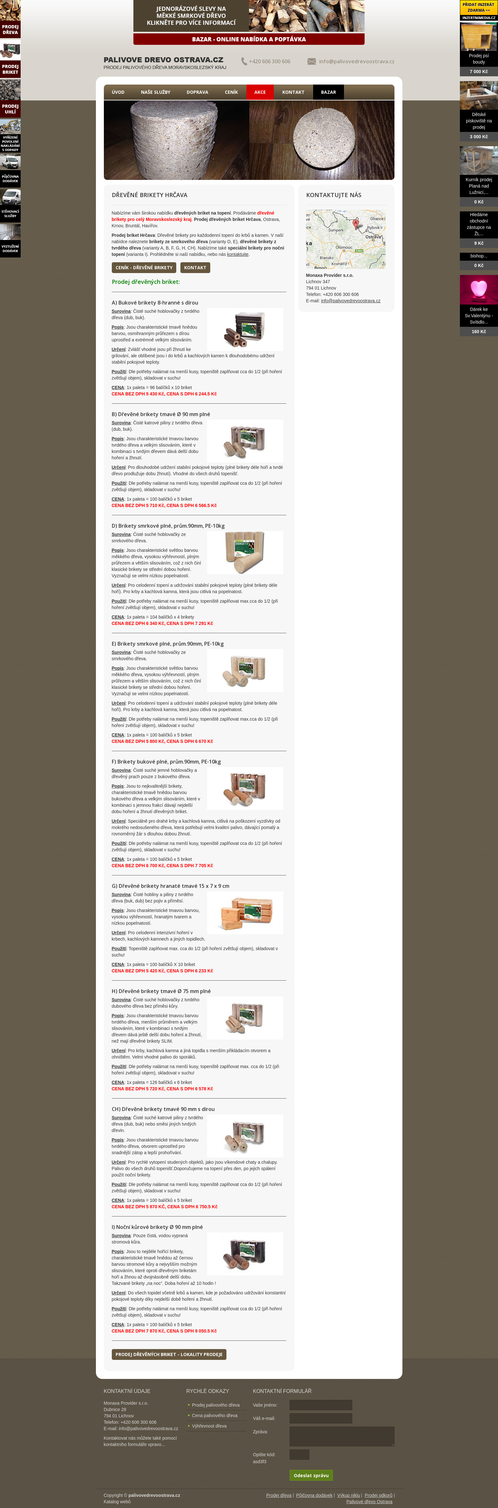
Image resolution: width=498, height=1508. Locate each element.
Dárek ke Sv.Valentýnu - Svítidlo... (479, 316)
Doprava (197, 92)
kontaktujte (238, 254)
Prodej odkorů (378, 1495)
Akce (260, 92)
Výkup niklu (348, 1495)
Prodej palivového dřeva (216, 1405)
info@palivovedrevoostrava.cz (356, 61)
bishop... (479, 255)
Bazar (328, 92)
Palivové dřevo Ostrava (370, 1501)
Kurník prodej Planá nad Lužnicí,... (479, 186)
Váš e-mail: (264, 1418)
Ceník (231, 92)
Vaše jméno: (265, 1405)
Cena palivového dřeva (215, 1415)
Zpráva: (260, 1431)
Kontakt (293, 92)
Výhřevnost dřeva (209, 1426)
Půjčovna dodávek (314, 1495)
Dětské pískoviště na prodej (479, 121)
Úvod (118, 92)
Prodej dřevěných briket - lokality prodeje (169, 1354)
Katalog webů (117, 1501)
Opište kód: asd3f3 (264, 1458)
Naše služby (155, 92)
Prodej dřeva (278, 1495)
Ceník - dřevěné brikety (144, 267)
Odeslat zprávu (311, 1475)
